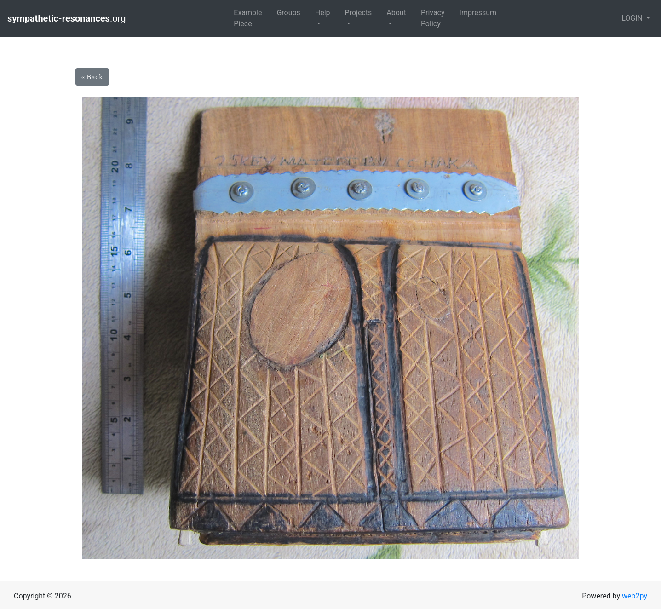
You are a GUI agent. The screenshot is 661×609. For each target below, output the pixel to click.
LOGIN (632, 18)
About (396, 12)
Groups (288, 12)
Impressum (478, 12)
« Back (92, 76)
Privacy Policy (433, 18)
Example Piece (248, 18)
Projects (358, 12)
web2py (634, 596)
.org (67, 18)
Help (322, 12)
